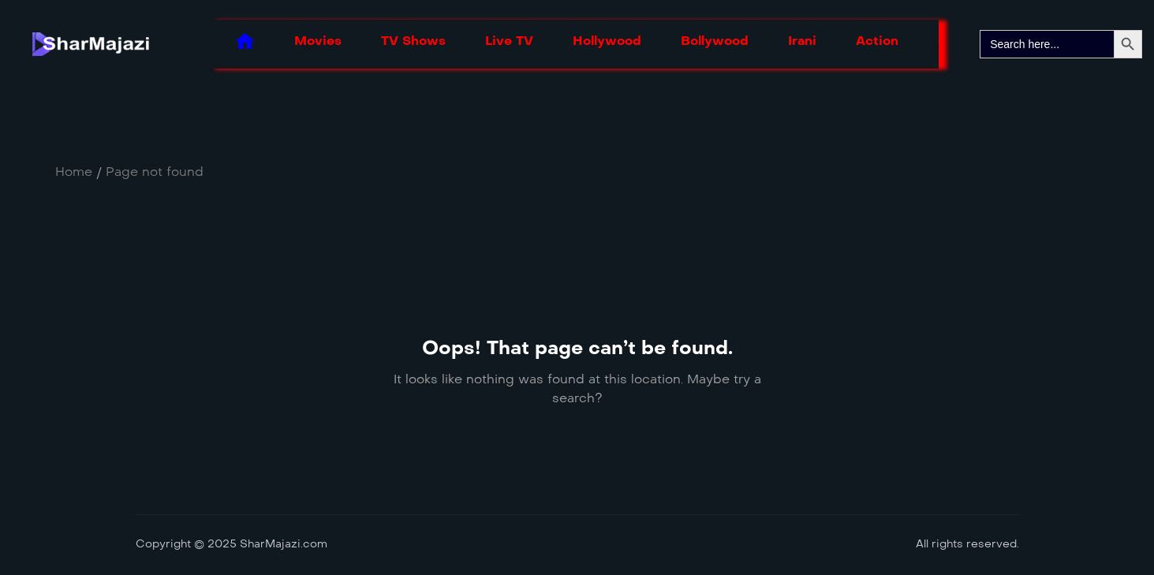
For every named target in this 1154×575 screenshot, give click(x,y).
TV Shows (413, 40)
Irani (802, 40)
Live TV (509, 40)
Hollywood (607, 40)
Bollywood (715, 40)
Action (877, 40)
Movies (318, 40)
